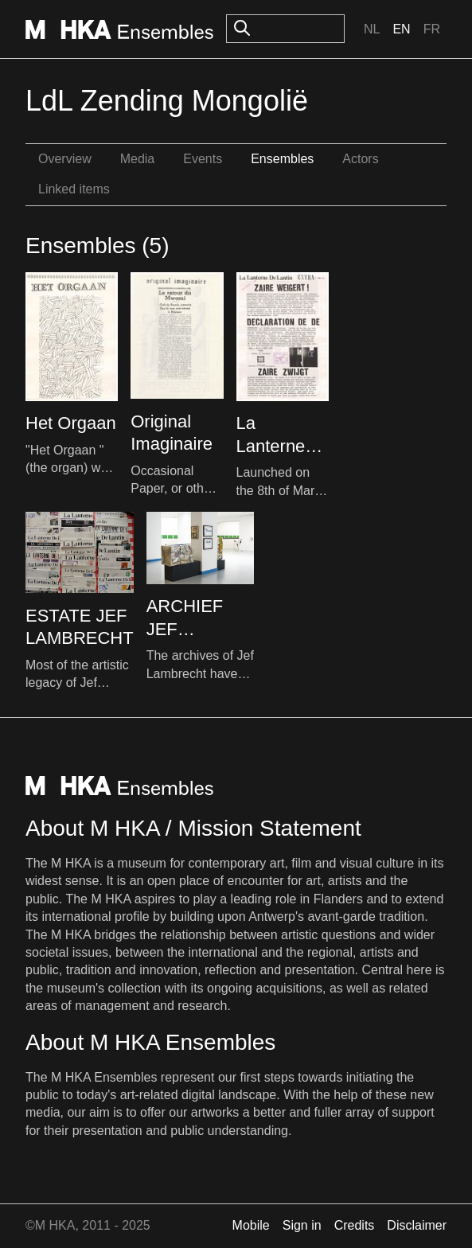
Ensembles (282, 159)
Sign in (302, 1225)
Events (202, 159)
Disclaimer (417, 1225)
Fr (431, 29)
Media (137, 159)
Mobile (251, 1225)
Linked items (74, 189)
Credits (354, 1225)
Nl (372, 29)
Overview (65, 159)
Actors (360, 159)
